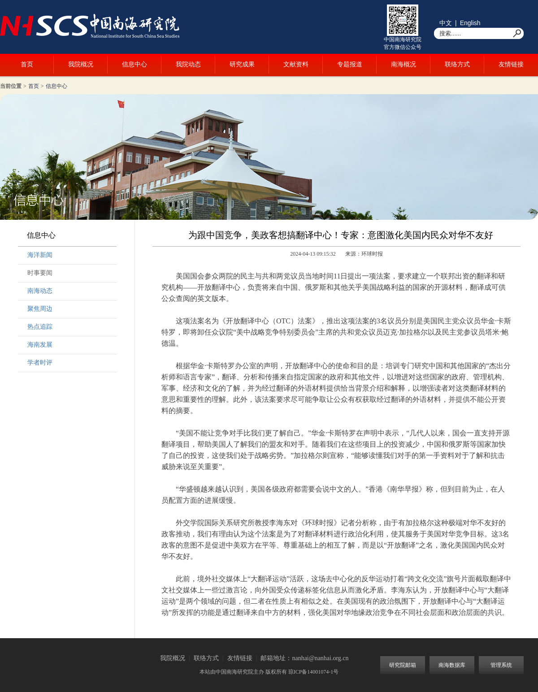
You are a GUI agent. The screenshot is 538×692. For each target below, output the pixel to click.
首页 (27, 64)
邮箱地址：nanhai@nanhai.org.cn (304, 658)
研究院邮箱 (402, 665)
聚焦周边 (39, 308)
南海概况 (403, 64)
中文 (445, 22)
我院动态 (188, 64)
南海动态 (39, 290)
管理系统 (501, 665)
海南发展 (39, 344)
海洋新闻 (39, 255)
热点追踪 (39, 326)
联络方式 (457, 64)
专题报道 (349, 64)
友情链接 (511, 64)
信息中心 (134, 64)
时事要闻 (39, 273)
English (470, 22)
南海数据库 (451, 665)
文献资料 (295, 64)
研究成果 (242, 64)
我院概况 (80, 64)
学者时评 (39, 362)
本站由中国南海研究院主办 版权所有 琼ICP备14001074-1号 (269, 672)
